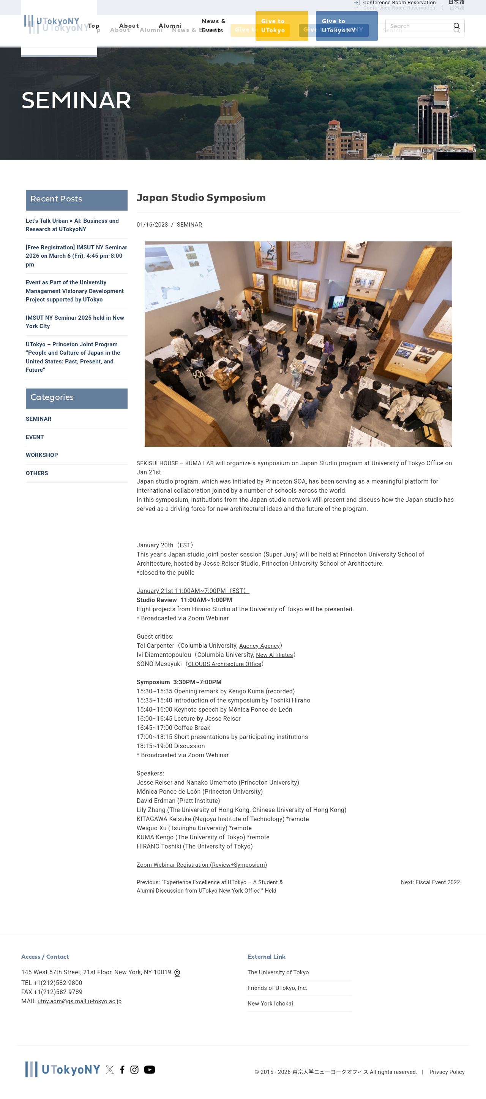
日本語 (457, 8)
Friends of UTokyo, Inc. (279, 987)
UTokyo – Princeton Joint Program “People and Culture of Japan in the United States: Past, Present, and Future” (76, 373)
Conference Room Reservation (399, 8)
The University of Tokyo (280, 972)
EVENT (35, 454)
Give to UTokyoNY (333, 30)
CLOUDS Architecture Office (227, 664)
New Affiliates (275, 654)
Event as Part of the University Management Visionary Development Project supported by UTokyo (75, 299)
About (120, 30)
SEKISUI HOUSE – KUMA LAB (178, 463)
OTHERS (38, 492)
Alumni (151, 30)
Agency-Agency (260, 645)
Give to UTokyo (260, 30)
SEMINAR (192, 224)
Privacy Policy (447, 1072)
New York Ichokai (272, 1003)
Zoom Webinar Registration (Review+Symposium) (206, 864)
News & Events (196, 30)
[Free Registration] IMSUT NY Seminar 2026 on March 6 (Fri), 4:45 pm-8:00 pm (70, 258)
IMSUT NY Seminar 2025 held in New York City (71, 336)
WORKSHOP (43, 473)
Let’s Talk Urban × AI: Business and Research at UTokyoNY (75, 225)
